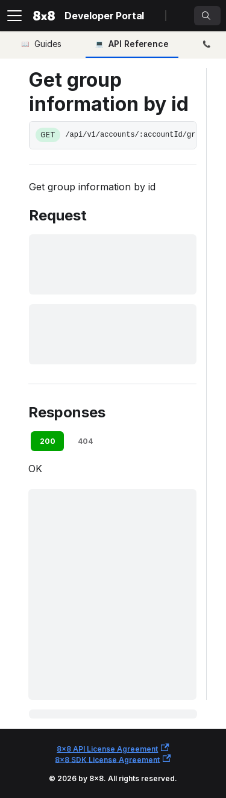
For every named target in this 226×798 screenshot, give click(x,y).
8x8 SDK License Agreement (113, 759)
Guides (47, 44)
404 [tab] (85, 441)
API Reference (138, 44)
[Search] (207, 15)
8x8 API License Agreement (113, 748)
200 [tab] (47, 441)
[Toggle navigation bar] (14, 16)
